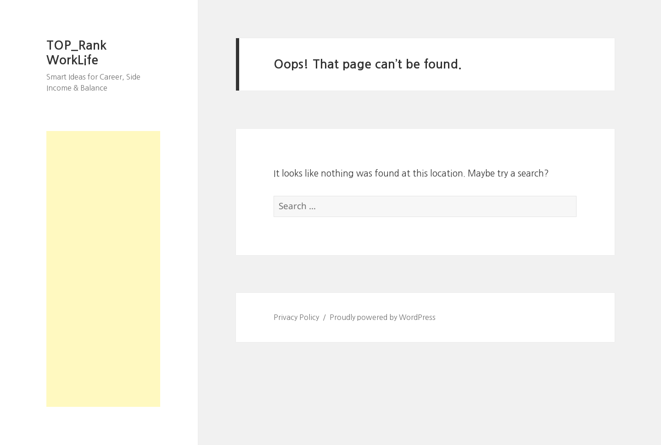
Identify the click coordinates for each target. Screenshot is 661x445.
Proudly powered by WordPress (383, 317)
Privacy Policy (296, 317)
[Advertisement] (103, 269)
